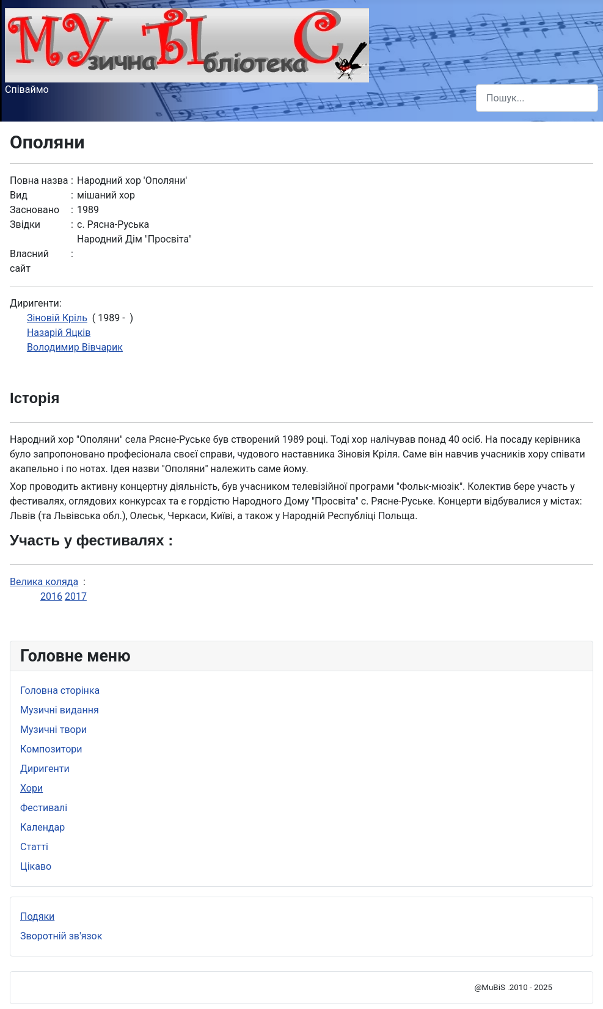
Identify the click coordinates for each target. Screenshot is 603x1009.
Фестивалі (43, 808)
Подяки (37, 916)
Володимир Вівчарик (75, 347)
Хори (31, 788)
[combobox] (537, 98)
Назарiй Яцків (58, 332)
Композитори (51, 749)
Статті (34, 847)
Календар (42, 827)
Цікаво (35, 866)
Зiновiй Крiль (57, 318)
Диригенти (45, 768)
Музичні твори (53, 729)
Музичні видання (59, 710)
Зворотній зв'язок (61, 936)
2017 (76, 596)
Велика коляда (44, 582)
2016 (51, 596)
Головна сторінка (60, 690)
